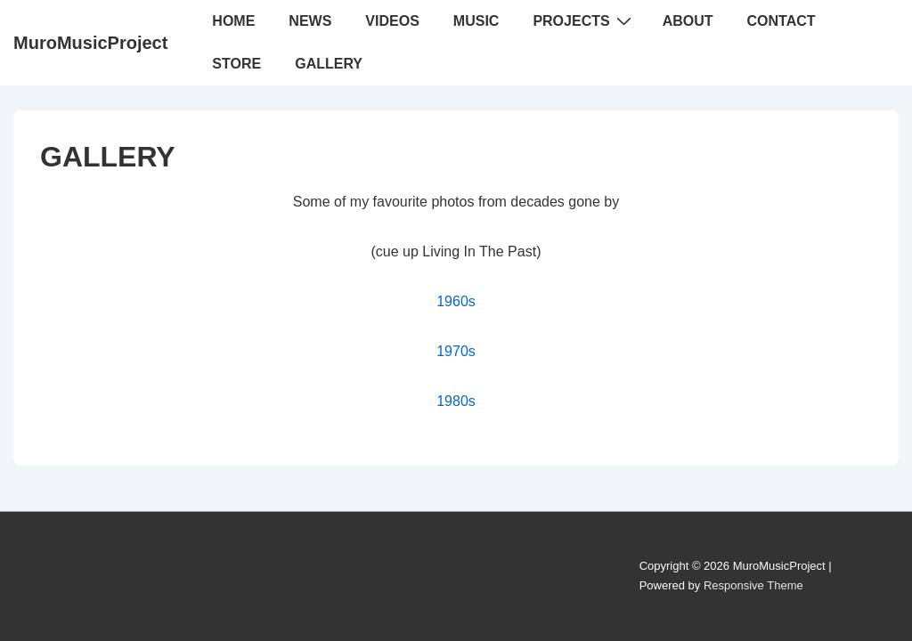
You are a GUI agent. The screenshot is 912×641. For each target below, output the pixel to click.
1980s (456, 401)
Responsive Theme (753, 585)
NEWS (310, 20)
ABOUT (688, 20)
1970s (456, 351)
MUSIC (476, 20)
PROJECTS (584, 20)
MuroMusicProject (90, 43)
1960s (456, 301)
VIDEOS (392, 20)
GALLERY (328, 63)
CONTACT (781, 20)
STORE (236, 63)
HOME (233, 20)
